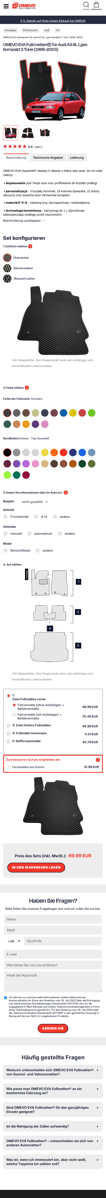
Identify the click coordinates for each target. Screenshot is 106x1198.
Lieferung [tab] (77, 158)
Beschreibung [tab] (16, 158)
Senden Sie (53, 1028)
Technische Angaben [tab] (48, 158)
